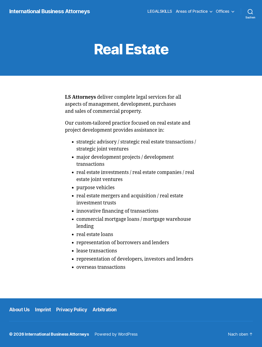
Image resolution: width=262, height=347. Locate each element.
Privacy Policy (71, 309)
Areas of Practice (192, 11)
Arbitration (104, 309)
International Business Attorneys (49, 11)
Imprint (43, 309)
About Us (19, 309)
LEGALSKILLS (160, 11)
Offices (222, 11)
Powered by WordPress (116, 334)
